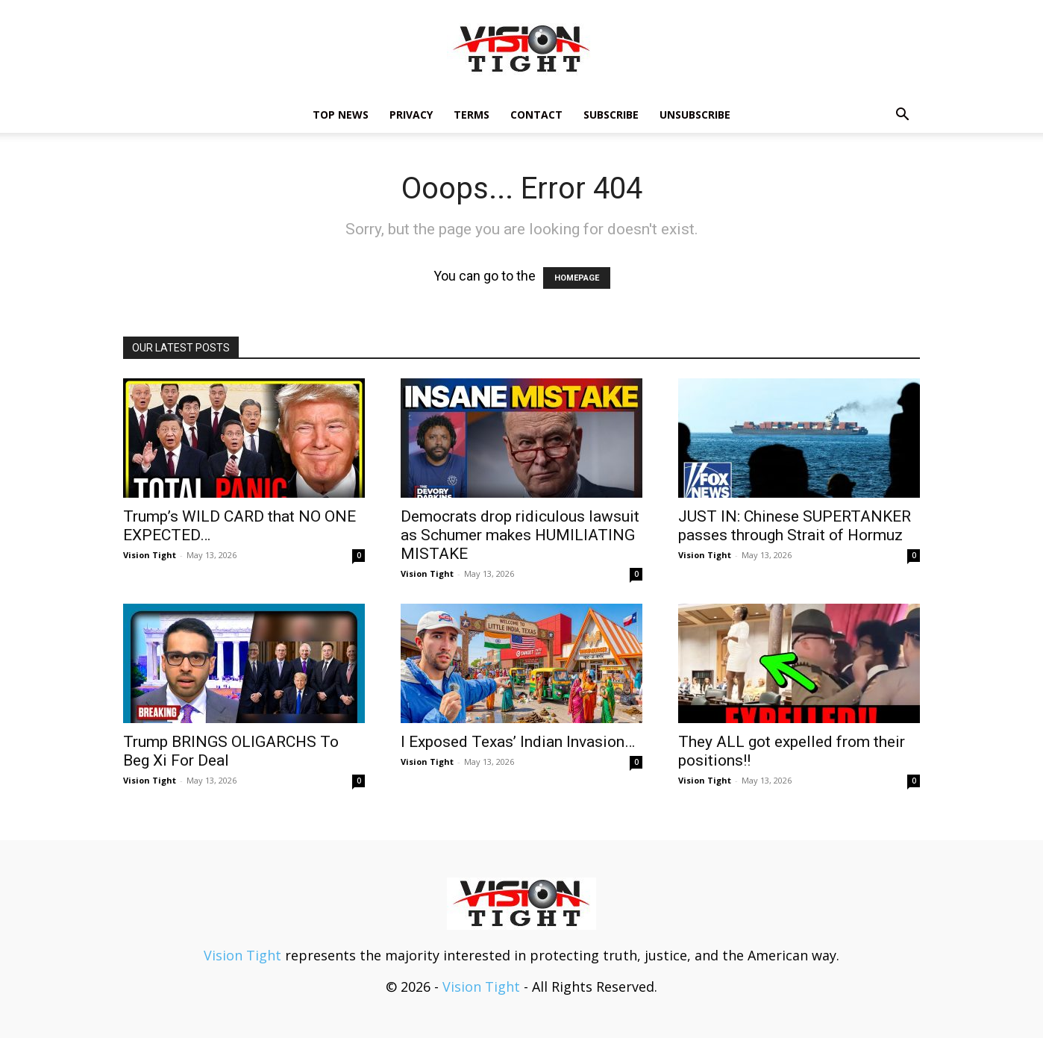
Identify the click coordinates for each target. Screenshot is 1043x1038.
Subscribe (611, 114)
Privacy (411, 114)
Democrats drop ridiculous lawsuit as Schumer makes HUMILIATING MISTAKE (520, 535)
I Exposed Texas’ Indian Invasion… (518, 742)
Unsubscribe (695, 114)
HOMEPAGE (576, 278)
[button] (902, 115)
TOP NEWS (341, 114)
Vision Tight (149, 554)
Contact (536, 114)
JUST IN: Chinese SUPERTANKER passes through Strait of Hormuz (794, 525)
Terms (471, 114)
